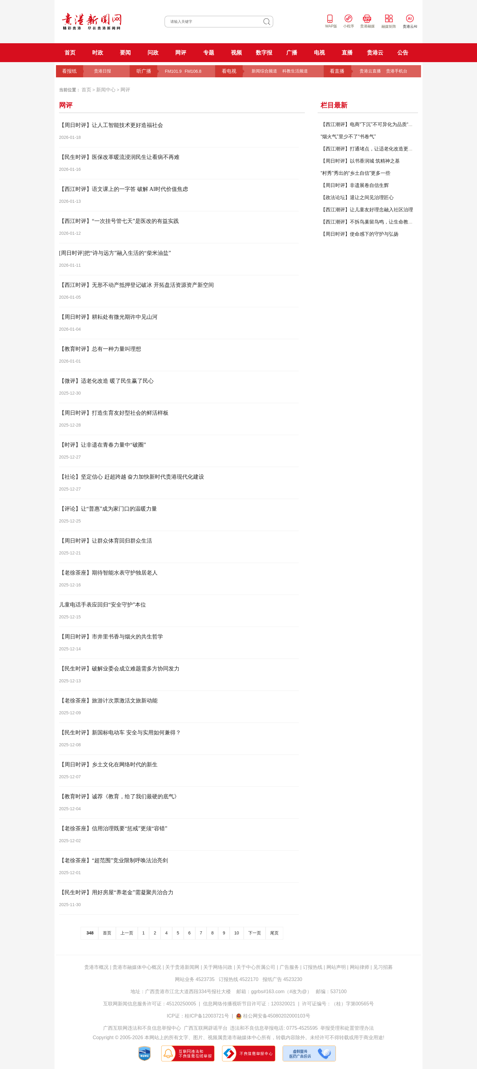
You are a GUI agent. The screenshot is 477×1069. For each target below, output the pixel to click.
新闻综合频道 (264, 71)
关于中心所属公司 (255, 967)
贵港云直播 (370, 71)
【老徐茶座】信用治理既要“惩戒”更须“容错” (113, 828)
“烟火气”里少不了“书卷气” (348, 136)
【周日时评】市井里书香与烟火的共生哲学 (111, 637)
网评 (180, 53)
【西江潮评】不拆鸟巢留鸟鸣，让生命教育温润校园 (377, 221)
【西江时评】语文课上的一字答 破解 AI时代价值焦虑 (123, 189)
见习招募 (383, 967)
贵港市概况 (96, 967)
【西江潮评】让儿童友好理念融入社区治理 (367, 209)
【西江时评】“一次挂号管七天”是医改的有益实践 (119, 221)
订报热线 (312, 967)
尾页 (274, 932)
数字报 (264, 53)
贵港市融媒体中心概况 (137, 967)
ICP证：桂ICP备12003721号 (198, 1015)
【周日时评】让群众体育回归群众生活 (105, 541)
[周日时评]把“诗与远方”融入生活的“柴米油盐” (115, 253)
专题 (208, 53)
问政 (153, 53)
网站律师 (359, 967)
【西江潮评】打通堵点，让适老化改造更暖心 (369, 148)
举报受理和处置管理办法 (347, 1028)
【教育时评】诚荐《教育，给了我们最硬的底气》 (119, 796)
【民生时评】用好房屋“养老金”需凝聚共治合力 (116, 892)
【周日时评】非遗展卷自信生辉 (355, 185)
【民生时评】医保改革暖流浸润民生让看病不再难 (119, 157)
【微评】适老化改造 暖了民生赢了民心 (106, 381)
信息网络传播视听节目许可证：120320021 (249, 1003)
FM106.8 (193, 71)
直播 (347, 53)
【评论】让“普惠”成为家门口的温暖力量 (108, 509)
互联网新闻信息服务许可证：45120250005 (149, 1003)
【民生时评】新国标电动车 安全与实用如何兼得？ (120, 733)
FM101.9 (173, 71)
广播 (291, 53)
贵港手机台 (396, 71)
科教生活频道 (295, 71)
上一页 (126, 932)
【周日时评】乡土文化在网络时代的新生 (108, 764)
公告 (402, 53)
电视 (319, 53)
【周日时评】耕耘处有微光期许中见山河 (108, 317)
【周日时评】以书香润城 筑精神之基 (360, 161)
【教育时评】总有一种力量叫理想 (100, 349)
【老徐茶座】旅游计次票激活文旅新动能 (108, 701)
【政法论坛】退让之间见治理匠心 (357, 197)
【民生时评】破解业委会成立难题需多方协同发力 (119, 669)
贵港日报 (102, 71)
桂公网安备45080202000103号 (276, 1015)
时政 (97, 53)
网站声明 (336, 967)
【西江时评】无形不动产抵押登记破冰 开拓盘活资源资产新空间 (136, 285)
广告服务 (289, 967)
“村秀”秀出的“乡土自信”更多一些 (355, 173)
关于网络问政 (217, 967)
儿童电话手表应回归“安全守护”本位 (102, 605)
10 (236, 932)
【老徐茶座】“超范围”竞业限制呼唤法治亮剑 (113, 860)
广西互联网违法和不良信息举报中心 (142, 1028)
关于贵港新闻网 (182, 967)
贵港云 (375, 53)
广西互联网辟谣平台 (206, 1028)
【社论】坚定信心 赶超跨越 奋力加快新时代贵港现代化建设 (131, 477)
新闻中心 (106, 89)
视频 (236, 53)
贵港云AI (410, 26)
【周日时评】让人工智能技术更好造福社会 (111, 125)
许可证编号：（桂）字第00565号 (338, 1003)
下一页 (254, 932)
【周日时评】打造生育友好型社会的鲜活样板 (114, 413)
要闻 (125, 53)
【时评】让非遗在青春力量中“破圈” (102, 445)
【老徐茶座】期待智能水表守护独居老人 (108, 573)
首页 (69, 53)
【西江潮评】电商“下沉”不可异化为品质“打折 (369, 124)
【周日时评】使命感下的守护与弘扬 (360, 234)
